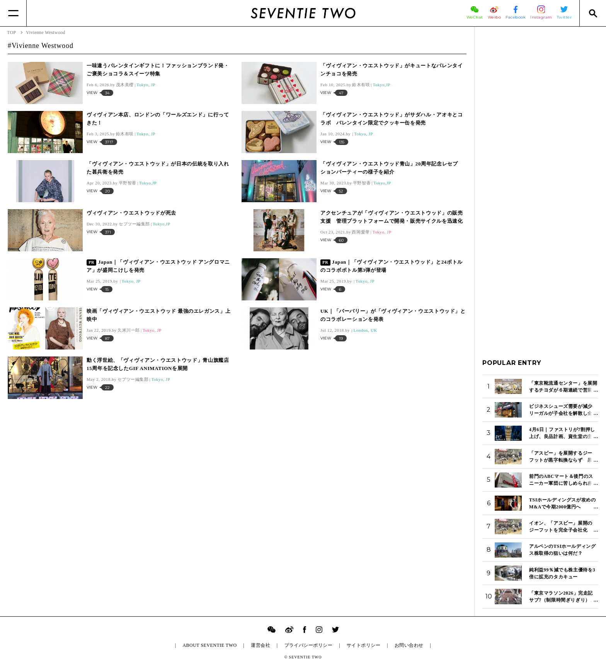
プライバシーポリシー (308, 645)
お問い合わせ (409, 645)
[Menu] (13, 13)
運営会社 (260, 645)
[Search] (592, 13)
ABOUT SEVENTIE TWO (209, 645)
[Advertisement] (540, 150)
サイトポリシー (363, 645)
